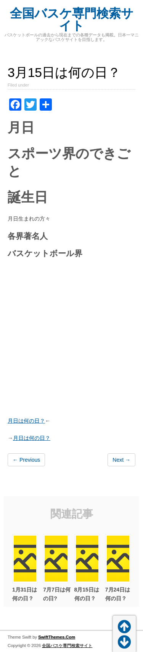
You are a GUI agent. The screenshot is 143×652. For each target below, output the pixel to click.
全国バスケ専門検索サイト (71, 20)
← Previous (26, 460)
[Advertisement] (71, 338)
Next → (121, 460)
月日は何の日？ (26, 421)
